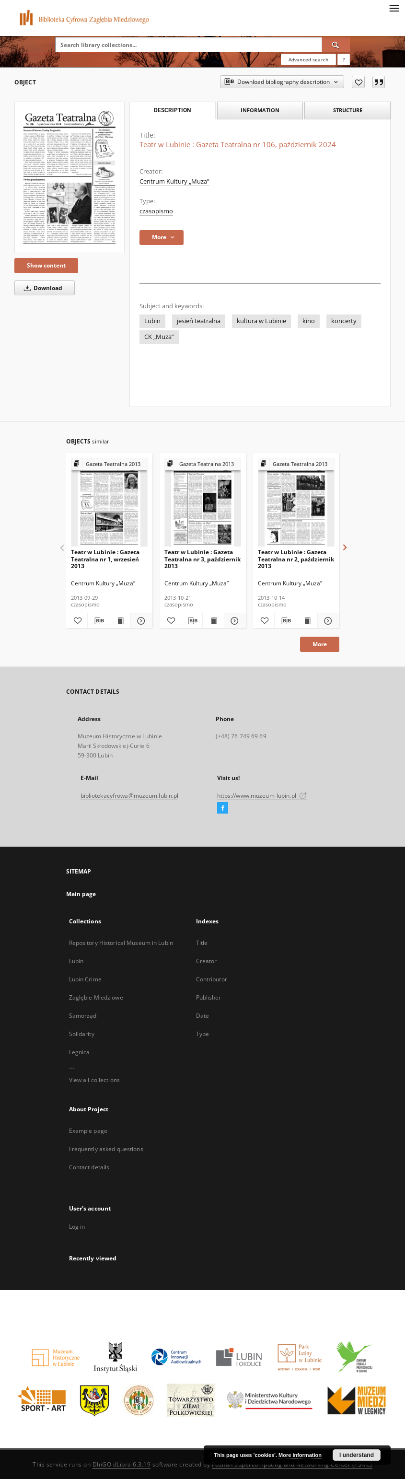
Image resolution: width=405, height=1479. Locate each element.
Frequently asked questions (106, 1149)
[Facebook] (222, 808)
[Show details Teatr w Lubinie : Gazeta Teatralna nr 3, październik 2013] (233, 621)
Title (202, 943)
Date (202, 1016)
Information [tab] (260, 110)
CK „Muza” (159, 337)
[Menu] (394, 7)
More (319, 644)
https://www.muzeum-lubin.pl (262, 796)
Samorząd (83, 1016)
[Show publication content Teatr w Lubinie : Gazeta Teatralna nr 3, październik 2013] (213, 621)
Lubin (152, 321)
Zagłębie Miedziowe (96, 997)
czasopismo (156, 211)
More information (300, 1455)
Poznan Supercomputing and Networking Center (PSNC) (292, 1464)
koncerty (344, 321)
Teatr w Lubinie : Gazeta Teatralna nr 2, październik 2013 (296, 559)
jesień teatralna (198, 321)
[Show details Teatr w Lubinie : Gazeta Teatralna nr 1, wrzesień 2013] (139, 621)
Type (202, 1034)
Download (41, 287)
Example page (88, 1131)
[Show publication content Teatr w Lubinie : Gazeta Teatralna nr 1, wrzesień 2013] (119, 621)
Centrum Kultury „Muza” (174, 181)
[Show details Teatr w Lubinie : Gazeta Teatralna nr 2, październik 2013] (326, 621)
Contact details (89, 1167)
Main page (81, 894)
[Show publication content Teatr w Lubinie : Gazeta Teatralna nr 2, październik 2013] (306, 621)
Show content (46, 265)
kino (308, 321)
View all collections (94, 1080)
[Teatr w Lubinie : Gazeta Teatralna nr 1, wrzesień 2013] (109, 502)
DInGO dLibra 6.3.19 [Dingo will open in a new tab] (122, 1464)
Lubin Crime (85, 979)
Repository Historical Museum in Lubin (121, 943)
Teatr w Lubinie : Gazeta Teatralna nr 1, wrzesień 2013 (105, 559)
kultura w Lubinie (261, 321)
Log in (77, 1227)
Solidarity (81, 1034)
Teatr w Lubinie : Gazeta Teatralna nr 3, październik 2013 (202, 559)
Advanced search (308, 59)
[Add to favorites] (358, 82)
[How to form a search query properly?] (343, 59)
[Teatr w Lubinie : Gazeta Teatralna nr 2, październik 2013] (296, 502)
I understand (356, 1455)
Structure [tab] (347, 110)
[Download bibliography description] (98, 621)
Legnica (79, 1052)
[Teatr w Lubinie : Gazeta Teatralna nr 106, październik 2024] (69, 177)
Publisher (208, 997)
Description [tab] (172, 110)
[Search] (336, 44)
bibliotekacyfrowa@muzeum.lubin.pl (130, 796)
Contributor (211, 979)
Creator (206, 961)
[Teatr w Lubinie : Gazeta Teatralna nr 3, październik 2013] (203, 502)
